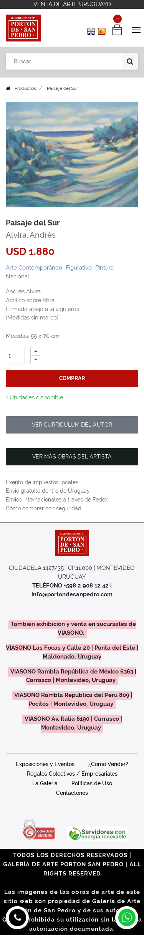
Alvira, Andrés (31, 235)
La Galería (45, 783)
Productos (25, 88)
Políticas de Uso (91, 783)
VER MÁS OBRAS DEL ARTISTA (72, 456)
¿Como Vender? (108, 764)
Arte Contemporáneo (34, 267)
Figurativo (79, 267)
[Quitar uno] (35, 360)
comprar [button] (72, 378)
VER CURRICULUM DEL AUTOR (72, 425)
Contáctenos (72, 793)
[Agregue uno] (35, 351)
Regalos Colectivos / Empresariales (72, 774)
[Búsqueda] (130, 61)
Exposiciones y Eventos (45, 764)
